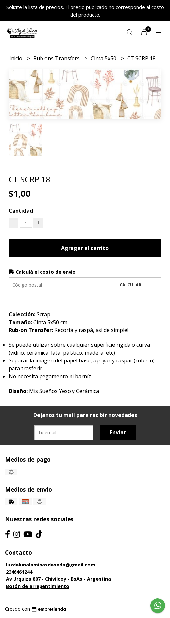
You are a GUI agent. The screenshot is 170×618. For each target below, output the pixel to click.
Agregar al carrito (85, 248)
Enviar (118, 432)
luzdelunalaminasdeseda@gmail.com (50, 565)
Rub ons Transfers (57, 58)
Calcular (130, 285)
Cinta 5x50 (104, 58)
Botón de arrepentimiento (37, 586)
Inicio (16, 58)
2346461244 (19, 572)
